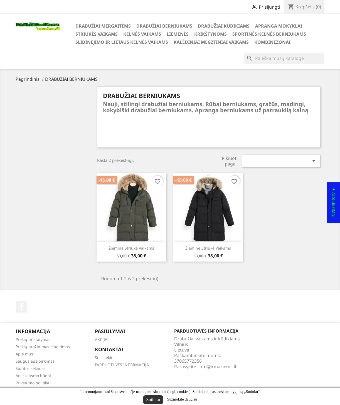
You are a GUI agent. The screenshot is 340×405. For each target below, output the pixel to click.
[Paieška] (284, 58)
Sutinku (153, 399)
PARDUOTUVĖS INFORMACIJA (122, 364)
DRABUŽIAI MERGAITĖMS (103, 26)
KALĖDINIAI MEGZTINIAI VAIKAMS (211, 42)
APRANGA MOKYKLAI (278, 26)
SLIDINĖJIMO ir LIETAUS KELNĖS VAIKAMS (121, 42)
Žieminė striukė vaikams (131, 248)
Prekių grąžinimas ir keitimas (43, 346)
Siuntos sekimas (31, 368)
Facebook (21, 307)
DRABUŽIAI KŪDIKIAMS (224, 26)
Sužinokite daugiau (182, 399)
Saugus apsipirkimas (35, 361)
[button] (333, 202)
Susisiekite (105, 357)
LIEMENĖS (178, 34)
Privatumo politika (32, 383)
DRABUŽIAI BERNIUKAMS (164, 26)
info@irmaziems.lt (217, 366)
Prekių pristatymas (33, 339)
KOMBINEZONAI (272, 42)
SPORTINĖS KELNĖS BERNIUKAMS (269, 34)
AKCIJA (101, 339)
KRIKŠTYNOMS (210, 34)
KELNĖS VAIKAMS (142, 34)
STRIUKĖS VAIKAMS (96, 34)
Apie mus (24, 354)
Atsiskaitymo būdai (33, 375)
